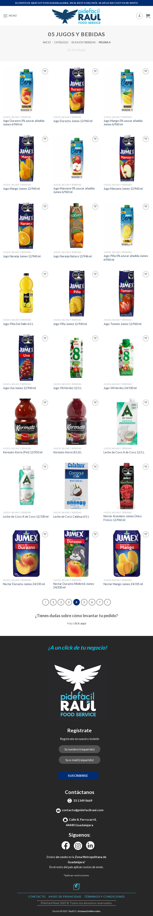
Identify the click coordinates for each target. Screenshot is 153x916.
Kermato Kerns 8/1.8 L (67, 452)
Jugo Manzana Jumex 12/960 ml (123, 188)
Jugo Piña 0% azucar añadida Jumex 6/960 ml (126, 257)
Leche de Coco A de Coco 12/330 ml (25, 516)
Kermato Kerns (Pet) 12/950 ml (22, 452)
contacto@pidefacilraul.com (83, 810)
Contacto (37, 896)
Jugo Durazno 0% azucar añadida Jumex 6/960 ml (23, 122)
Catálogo (61, 42)
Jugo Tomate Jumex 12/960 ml (122, 324)
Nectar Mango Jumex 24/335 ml (123, 584)
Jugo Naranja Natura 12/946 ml (72, 256)
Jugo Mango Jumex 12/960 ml (21, 188)
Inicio (47, 42)
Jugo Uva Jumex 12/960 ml (19, 388)
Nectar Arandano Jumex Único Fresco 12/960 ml (123, 518)
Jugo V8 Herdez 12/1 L (67, 388)
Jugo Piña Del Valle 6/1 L (18, 324)
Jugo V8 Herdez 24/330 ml (120, 388)
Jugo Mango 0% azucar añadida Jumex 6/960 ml (123, 122)
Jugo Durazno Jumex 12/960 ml (72, 121)
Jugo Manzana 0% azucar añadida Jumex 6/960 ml (74, 190)
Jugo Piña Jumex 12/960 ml (70, 324)
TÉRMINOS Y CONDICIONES (104, 896)
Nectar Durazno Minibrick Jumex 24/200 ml (73, 585)
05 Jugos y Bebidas (83, 42)
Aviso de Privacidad (65, 896)
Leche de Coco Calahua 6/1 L (71, 516)
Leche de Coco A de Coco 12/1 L (124, 452)
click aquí (79, 623)
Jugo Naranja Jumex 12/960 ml (22, 256)
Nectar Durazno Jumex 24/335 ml (24, 584)
